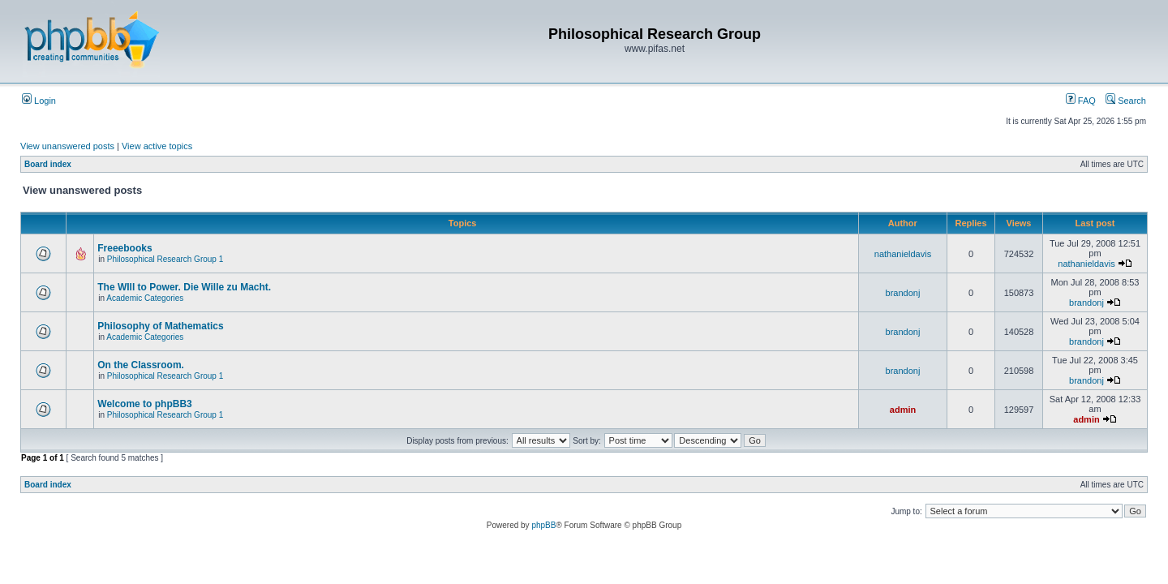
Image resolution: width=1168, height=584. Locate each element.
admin (903, 409)
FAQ (1081, 100)
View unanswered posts (67, 146)
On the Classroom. (140, 365)
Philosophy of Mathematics (160, 326)
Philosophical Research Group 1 (165, 259)
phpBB (543, 525)
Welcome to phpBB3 (144, 404)
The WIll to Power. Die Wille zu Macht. (184, 287)
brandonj (903, 293)
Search (1126, 100)
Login (39, 100)
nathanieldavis (902, 254)
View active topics (157, 146)
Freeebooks (124, 248)
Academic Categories (144, 298)
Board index (47, 164)
